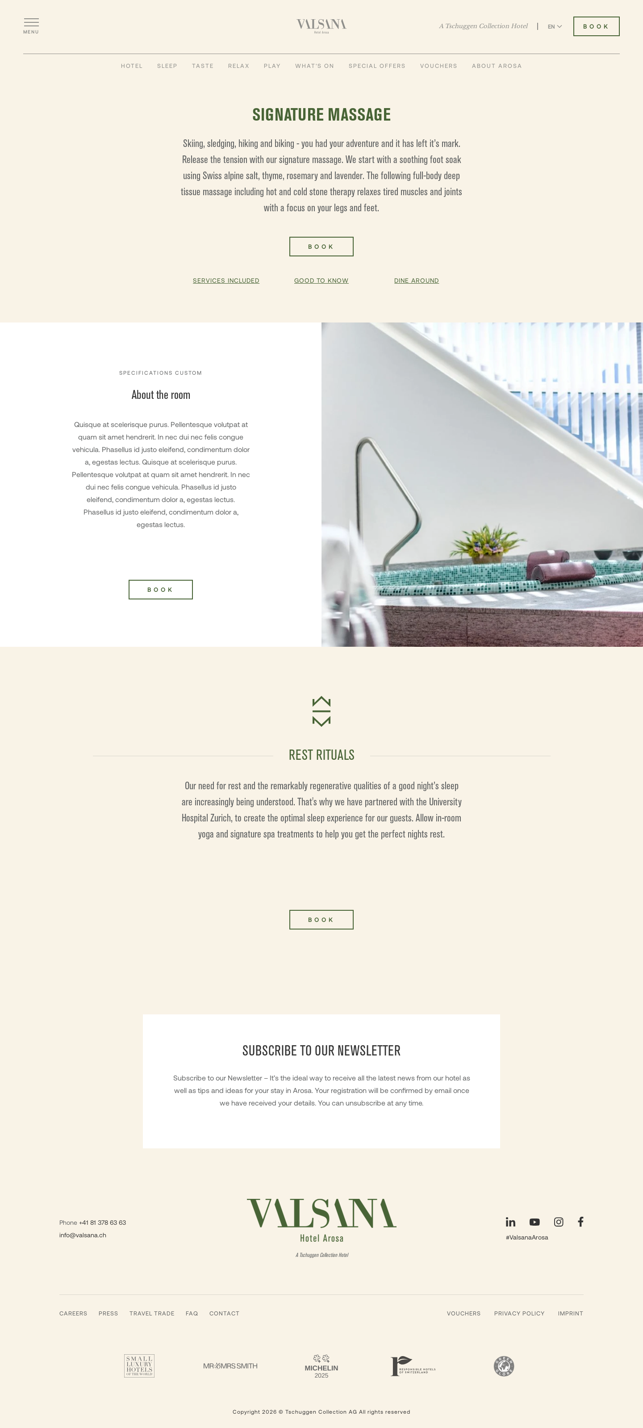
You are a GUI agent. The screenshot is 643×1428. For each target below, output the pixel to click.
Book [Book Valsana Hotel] (596, 26)
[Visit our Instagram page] (559, 1222)
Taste (203, 65)
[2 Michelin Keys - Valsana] (321, 1366)
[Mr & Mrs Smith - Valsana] (230, 1366)
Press (108, 1313)
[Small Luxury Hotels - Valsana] (139, 1366)
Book (321, 919)
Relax (239, 65)
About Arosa (497, 65)
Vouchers (439, 65)
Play (272, 65)
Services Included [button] (226, 280)
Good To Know (321, 280)
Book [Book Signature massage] (321, 246)
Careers (73, 1313)
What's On (314, 65)
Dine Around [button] (416, 280)
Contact (224, 1313)
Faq (192, 1313)
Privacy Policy (519, 1313)
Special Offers (377, 65)
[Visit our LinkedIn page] (510, 1222)
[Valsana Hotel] (321, 26)
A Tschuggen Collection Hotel (483, 26)
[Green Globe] (503, 1366)
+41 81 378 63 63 (102, 1222)
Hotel (132, 65)
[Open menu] (31, 26)
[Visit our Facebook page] (581, 1222)
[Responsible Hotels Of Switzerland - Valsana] (412, 1366)
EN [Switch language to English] (555, 26)
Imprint (571, 1313)
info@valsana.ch (82, 1235)
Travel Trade (152, 1313)
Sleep (167, 65)
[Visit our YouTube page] (535, 1222)
